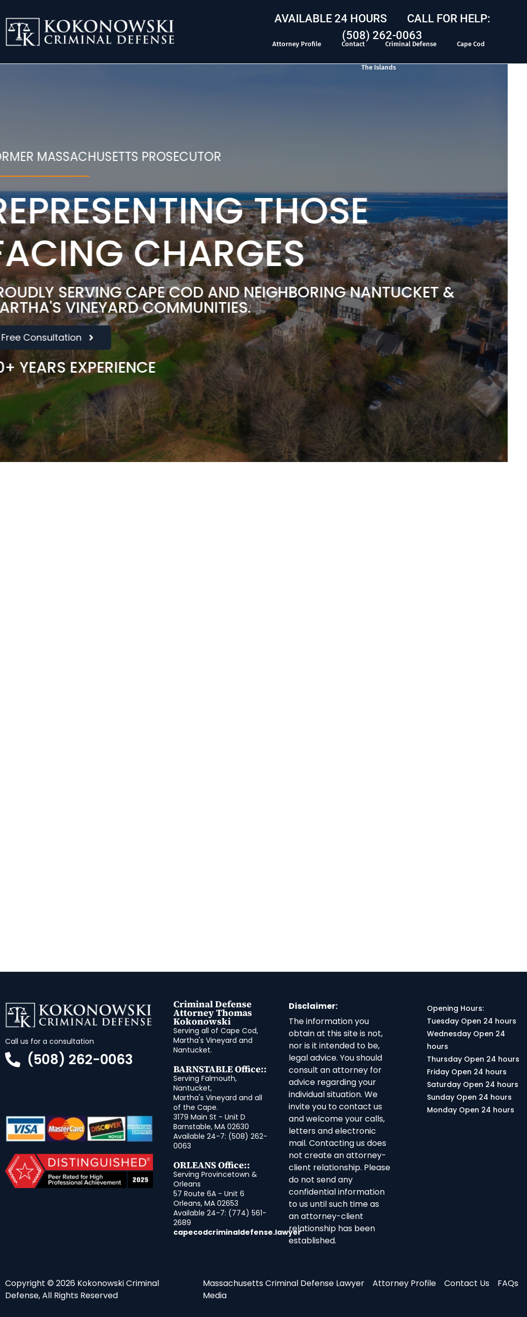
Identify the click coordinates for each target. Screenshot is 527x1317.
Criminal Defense (411, 44)
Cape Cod (471, 44)
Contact (353, 44)
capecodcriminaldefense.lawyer (237, 1232)
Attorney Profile (296, 44)
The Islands (378, 67)
